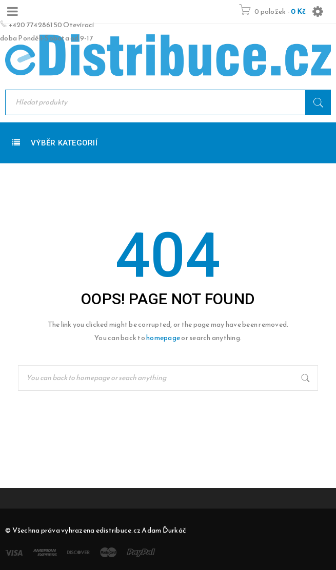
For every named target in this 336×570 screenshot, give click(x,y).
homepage (163, 337)
